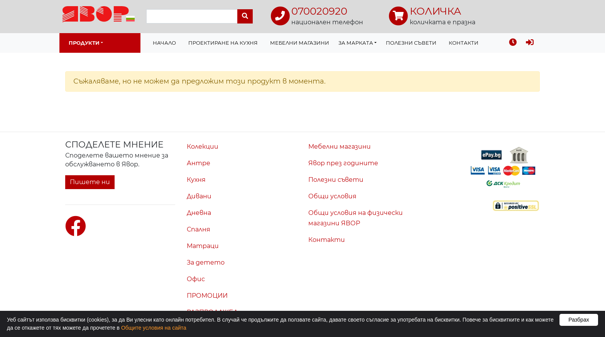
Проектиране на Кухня (223, 43)
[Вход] (530, 42)
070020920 (319, 11)
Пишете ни (90, 182)
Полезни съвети (411, 43)
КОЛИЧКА (435, 11)
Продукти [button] (84, 43)
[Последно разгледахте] (513, 42)
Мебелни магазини (299, 43)
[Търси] (245, 16)
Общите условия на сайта (153, 328)
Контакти (463, 43)
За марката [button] (355, 43)
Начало (164, 43)
